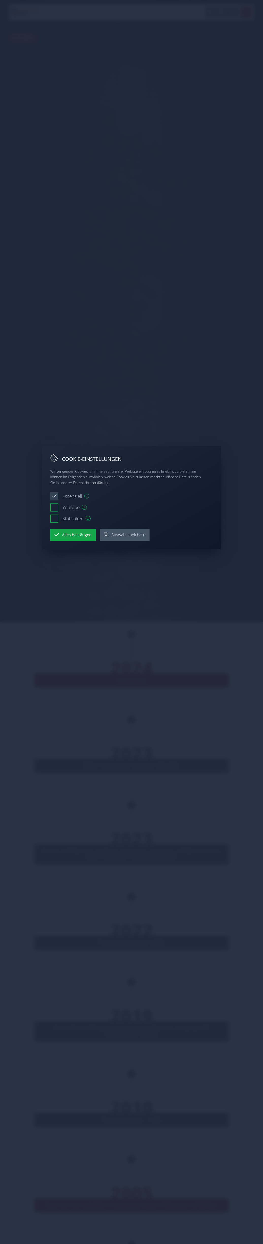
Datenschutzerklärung (90, 482)
